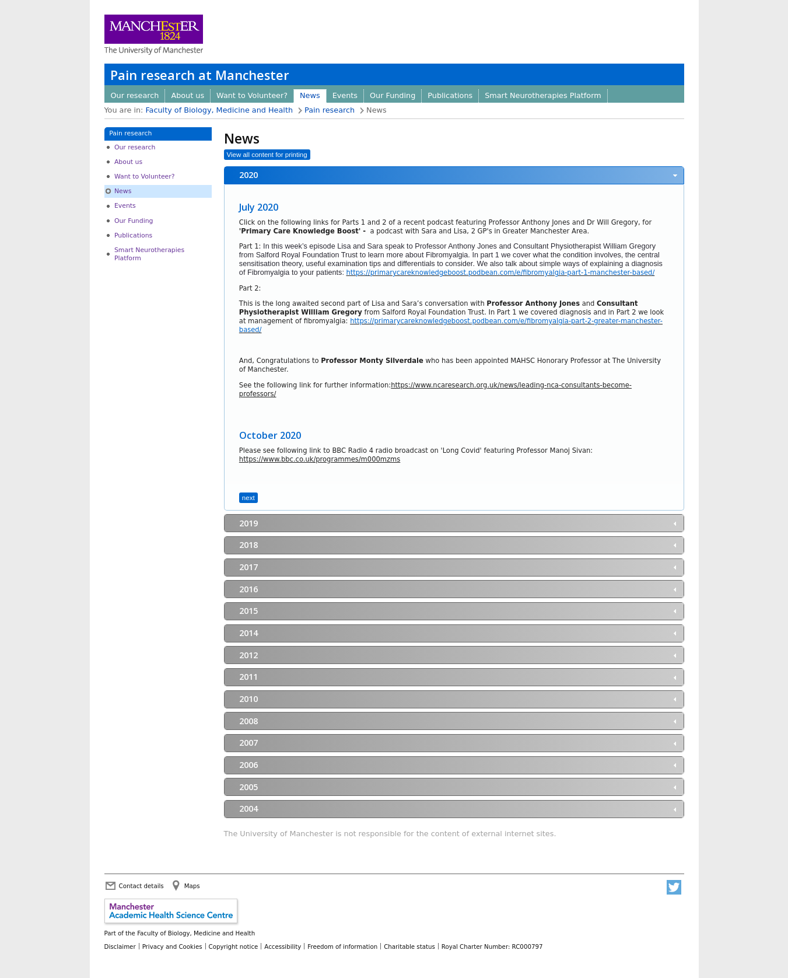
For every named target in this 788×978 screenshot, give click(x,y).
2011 (248, 676)
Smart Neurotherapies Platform (543, 95)
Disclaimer (120, 946)
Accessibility (282, 946)
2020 (248, 174)
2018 (248, 544)
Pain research (329, 110)
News (310, 95)
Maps (192, 885)
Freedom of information (342, 946)
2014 (248, 632)
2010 (248, 698)
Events (345, 95)
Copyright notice (233, 946)
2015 (248, 610)
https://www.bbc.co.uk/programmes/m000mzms (319, 459)
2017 (248, 566)
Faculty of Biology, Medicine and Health (219, 110)
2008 (248, 720)
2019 (248, 523)
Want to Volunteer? (252, 95)
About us (187, 95)
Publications (450, 95)
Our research (135, 95)
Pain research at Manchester (199, 75)
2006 (248, 764)
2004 (248, 808)
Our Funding (392, 95)
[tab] (454, 175)
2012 (248, 655)
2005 (248, 786)
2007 (248, 742)
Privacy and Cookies (172, 946)
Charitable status (409, 946)
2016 (248, 589)
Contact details (141, 885)
